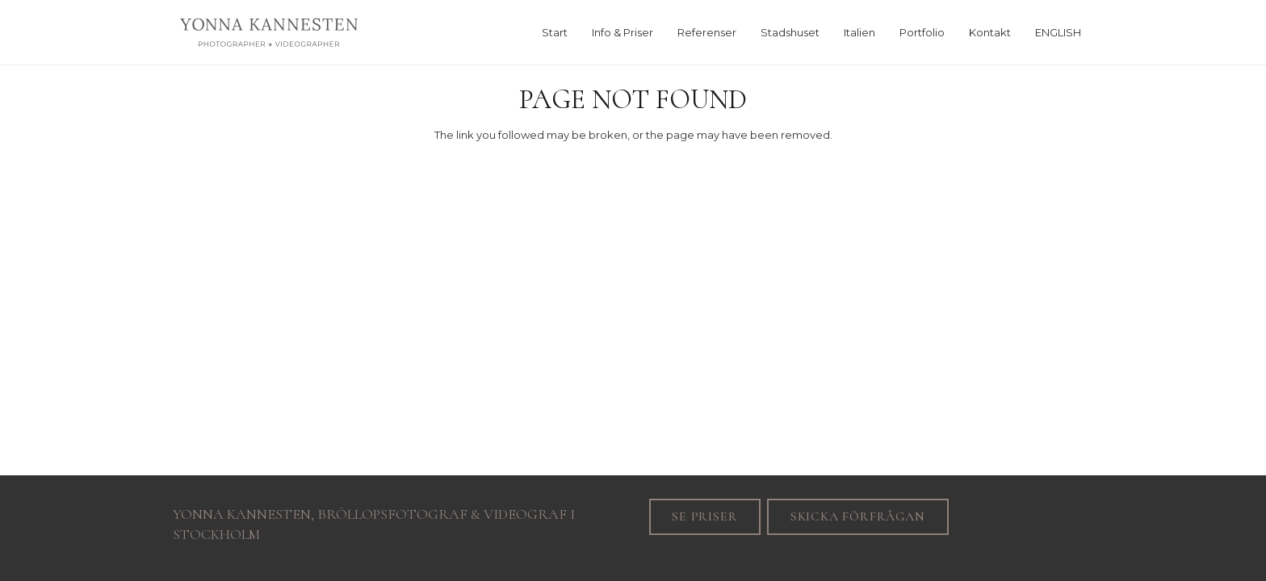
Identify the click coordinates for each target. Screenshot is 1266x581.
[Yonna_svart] (269, 32)
